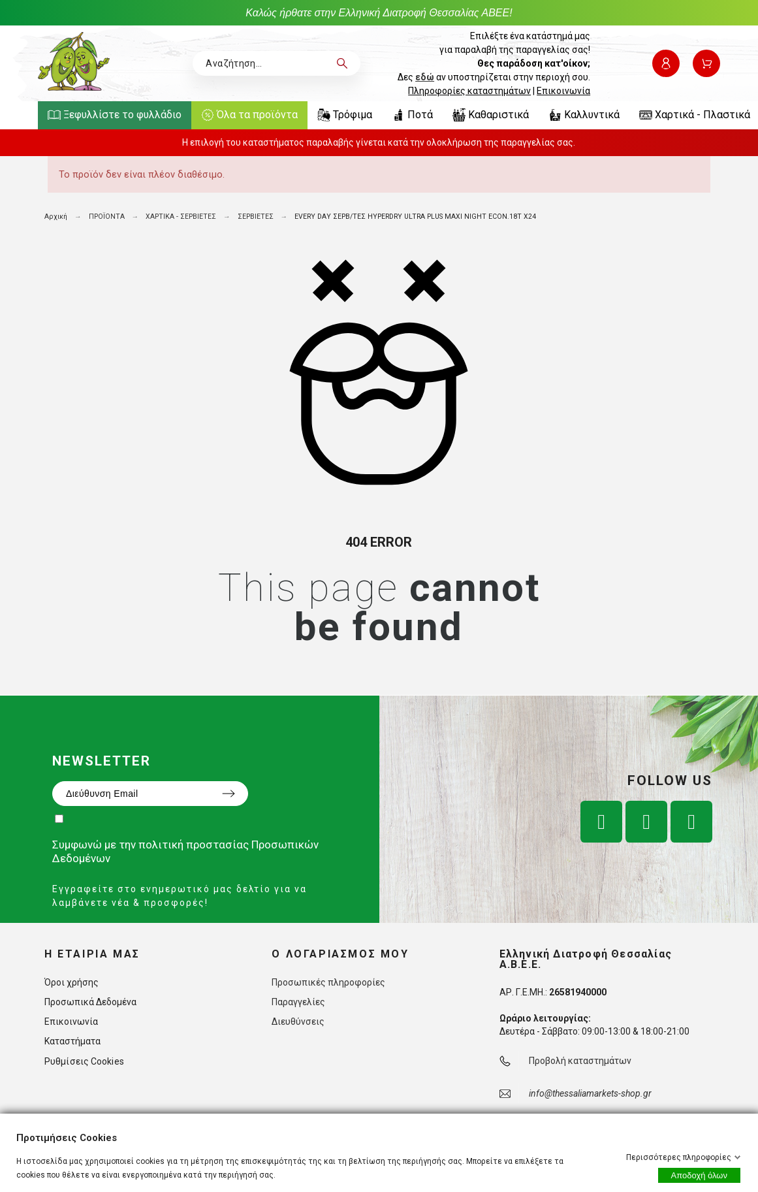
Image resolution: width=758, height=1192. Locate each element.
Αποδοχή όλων (699, 1175)
